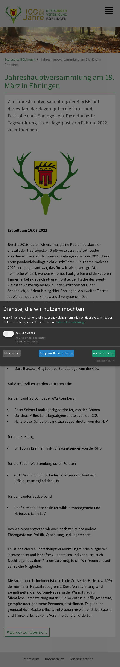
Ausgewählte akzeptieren (56, 353)
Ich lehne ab (12, 353)
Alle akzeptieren (103, 353)
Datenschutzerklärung (70, 322)
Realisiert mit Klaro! (105, 360)
